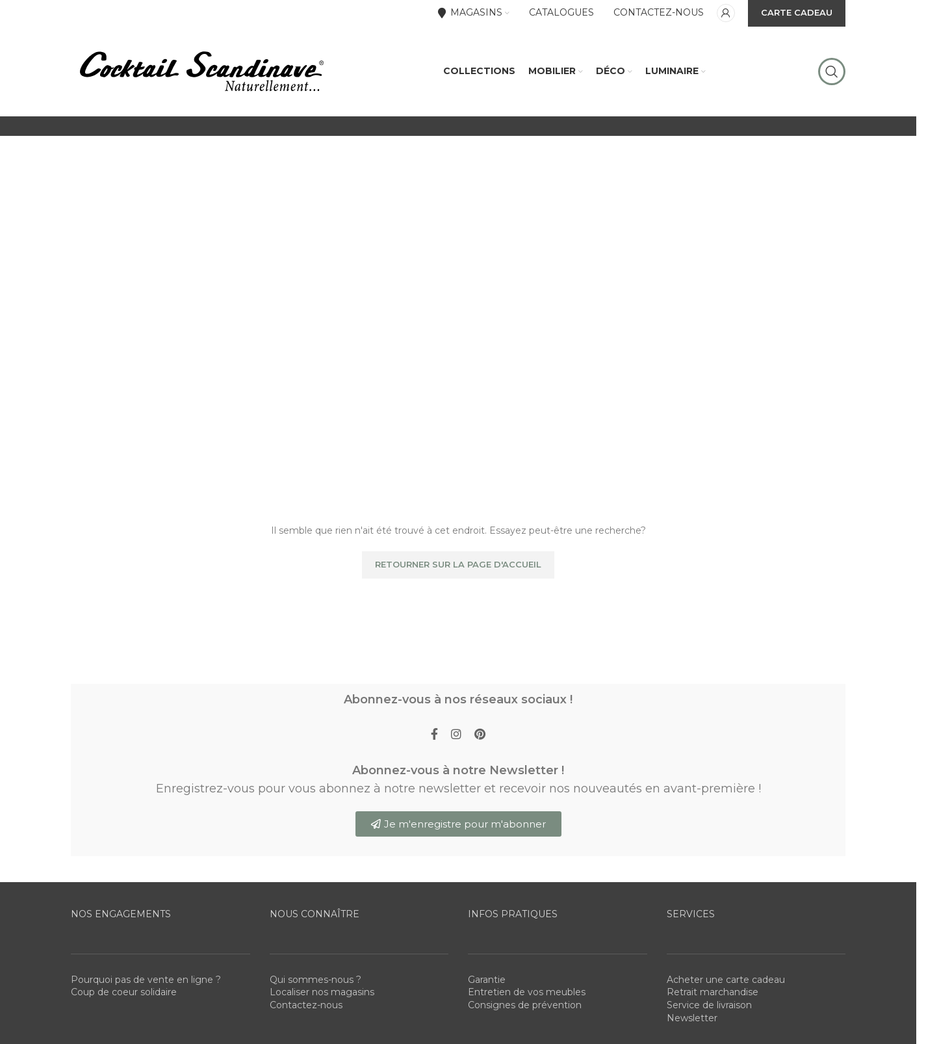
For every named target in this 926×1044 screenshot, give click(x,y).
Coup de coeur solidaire (124, 993)
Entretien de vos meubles (526, 993)
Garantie (487, 980)
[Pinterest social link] (480, 736)
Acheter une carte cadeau (726, 980)
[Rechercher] (832, 72)
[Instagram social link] (456, 736)
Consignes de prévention (525, 1005)
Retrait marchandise (712, 993)
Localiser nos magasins (322, 993)
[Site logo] (201, 71)
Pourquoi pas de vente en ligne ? (146, 980)
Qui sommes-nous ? (315, 980)
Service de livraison (709, 1005)
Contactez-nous (306, 1005)
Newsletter (692, 1018)
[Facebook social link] (434, 736)
